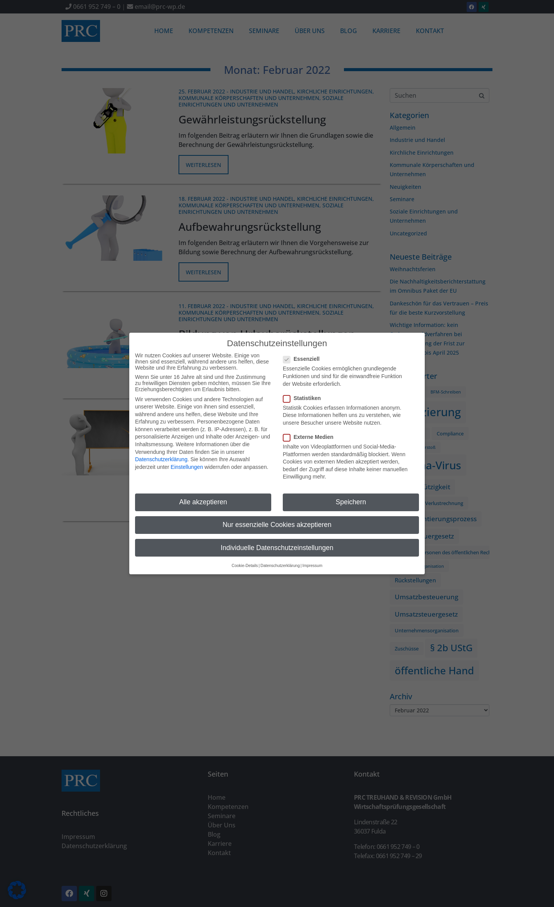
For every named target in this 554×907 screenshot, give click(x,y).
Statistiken (304, 396)
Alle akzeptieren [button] (203, 501)
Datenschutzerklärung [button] (280, 564)
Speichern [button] (351, 501)
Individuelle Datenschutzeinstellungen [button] (277, 546)
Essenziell (304, 358)
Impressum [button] (312, 564)
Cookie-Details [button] (245, 564)
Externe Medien (310, 436)
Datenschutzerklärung (161, 458)
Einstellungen (187, 465)
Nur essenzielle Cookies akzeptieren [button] (276, 523)
